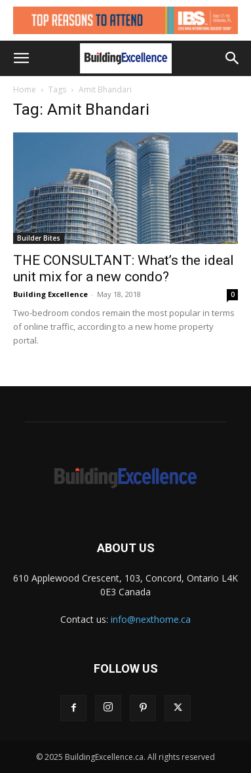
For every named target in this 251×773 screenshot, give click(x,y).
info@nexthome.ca (151, 619)
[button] (21, 58)
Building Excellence (50, 294)
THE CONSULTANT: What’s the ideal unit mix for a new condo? (123, 268)
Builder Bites (38, 238)
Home (24, 89)
